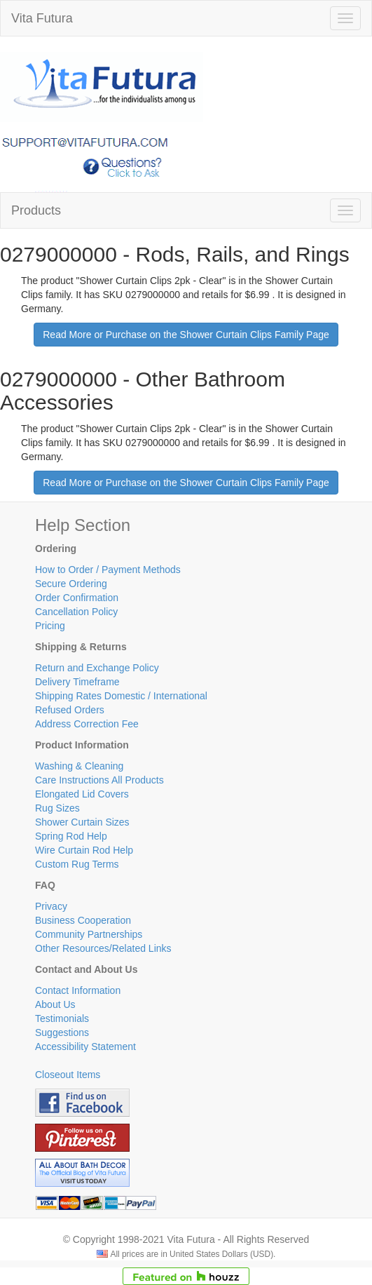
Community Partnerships (88, 934)
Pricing (50, 625)
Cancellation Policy (76, 611)
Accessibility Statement (85, 1046)
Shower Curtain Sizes (82, 822)
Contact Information (77, 990)
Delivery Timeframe (77, 681)
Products (36, 210)
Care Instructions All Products (99, 780)
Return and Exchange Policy (97, 667)
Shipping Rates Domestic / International (121, 695)
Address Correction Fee (87, 723)
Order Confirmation (76, 597)
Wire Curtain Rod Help (84, 850)
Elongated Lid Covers (82, 794)
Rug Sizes (57, 808)
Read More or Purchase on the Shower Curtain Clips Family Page (186, 334)
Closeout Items (67, 1074)
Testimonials (62, 1018)
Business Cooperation (83, 920)
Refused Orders (69, 709)
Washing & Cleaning (79, 766)
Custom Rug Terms (77, 864)
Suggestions (62, 1032)
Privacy (51, 906)
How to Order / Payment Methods (108, 569)
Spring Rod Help (71, 836)
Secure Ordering (71, 583)
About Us (55, 1004)
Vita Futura (42, 18)
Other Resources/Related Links (103, 948)
